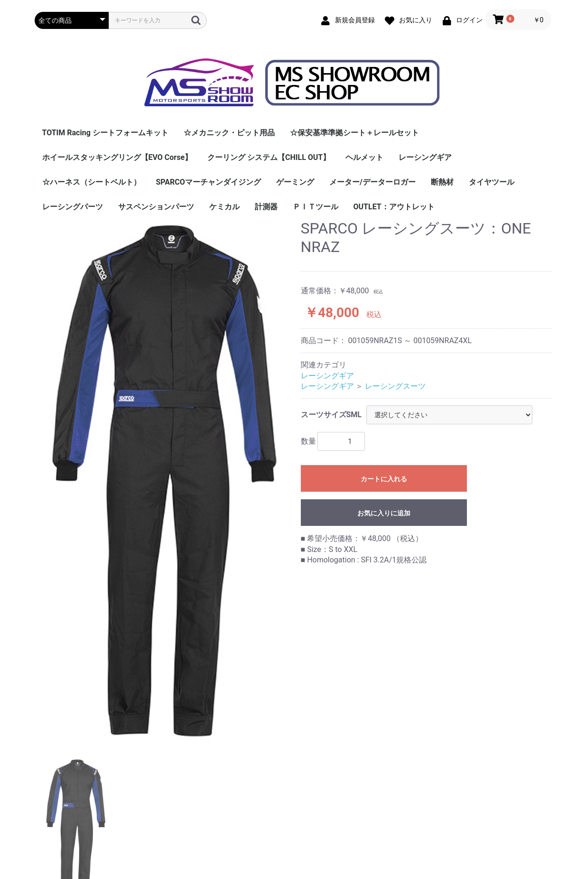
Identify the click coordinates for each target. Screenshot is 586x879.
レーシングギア (425, 157)
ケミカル (224, 206)
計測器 (266, 206)
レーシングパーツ (72, 206)
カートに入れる (384, 479)
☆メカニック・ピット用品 (229, 132)
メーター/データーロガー (372, 182)
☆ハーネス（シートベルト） (91, 182)
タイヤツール (491, 182)
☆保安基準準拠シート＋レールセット (354, 132)
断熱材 (442, 182)
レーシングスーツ (395, 386)
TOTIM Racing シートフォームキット (105, 132)
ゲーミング (295, 182)
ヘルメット (364, 157)
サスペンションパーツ (156, 206)
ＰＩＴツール (315, 206)
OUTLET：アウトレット (394, 206)
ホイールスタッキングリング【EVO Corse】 (117, 157)
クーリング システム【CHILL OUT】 (268, 157)
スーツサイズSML (331, 414)
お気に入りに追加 (383, 513)
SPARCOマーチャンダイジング (208, 182)
